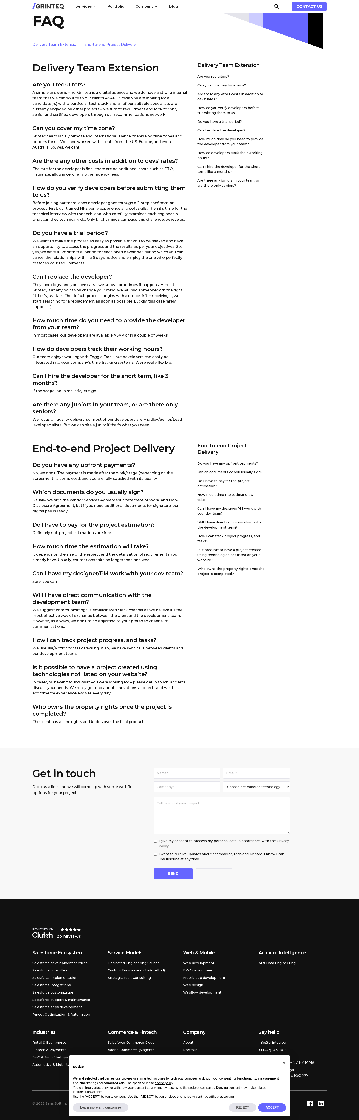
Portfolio (116, 6)
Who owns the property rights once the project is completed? (231, 571)
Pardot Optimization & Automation (61, 1014)
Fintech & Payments (49, 1050)
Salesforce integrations (51, 985)
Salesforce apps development (57, 1007)
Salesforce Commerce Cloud (131, 1042)
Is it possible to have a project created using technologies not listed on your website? (229, 555)
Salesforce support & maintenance (61, 1000)
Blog (173, 6)
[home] (48, 6)
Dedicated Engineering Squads (133, 963)
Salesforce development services (60, 963)
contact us (309, 6)
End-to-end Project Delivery (110, 44)
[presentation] (230, 874)
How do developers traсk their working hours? (229, 155)
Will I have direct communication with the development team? (229, 524)
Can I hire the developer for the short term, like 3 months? (228, 169)
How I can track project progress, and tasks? (228, 538)
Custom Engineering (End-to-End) (136, 970)
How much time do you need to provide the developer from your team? (230, 141)
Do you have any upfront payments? (227, 463)
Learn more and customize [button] (100, 1107)
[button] (86, 6)
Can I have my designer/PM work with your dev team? (229, 511)
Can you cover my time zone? (221, 85)
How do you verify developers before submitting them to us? (228, 110)
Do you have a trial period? (219, 122)
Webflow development (202, 992)
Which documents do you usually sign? (229, 472)
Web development (198, 963)
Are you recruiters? (213, 76)
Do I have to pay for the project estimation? (223, 483)
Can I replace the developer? (221, 130)
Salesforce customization (53, 992)
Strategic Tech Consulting (129, 978)
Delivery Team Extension (55, 44)
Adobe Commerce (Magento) (132, 1050)
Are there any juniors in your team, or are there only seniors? (228, 183)
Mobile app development (204, 978)
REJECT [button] (242, 1107)
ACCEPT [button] (272, 1107)
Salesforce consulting (50, 970)
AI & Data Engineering (277, 963)
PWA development (199, 970)
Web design (193, 985)
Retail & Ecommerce (49, 1042)
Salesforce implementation (54, 978)
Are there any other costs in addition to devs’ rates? (230, 96)
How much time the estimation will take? (226, 497)
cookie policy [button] (164, 1083)
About (188, 1042)
